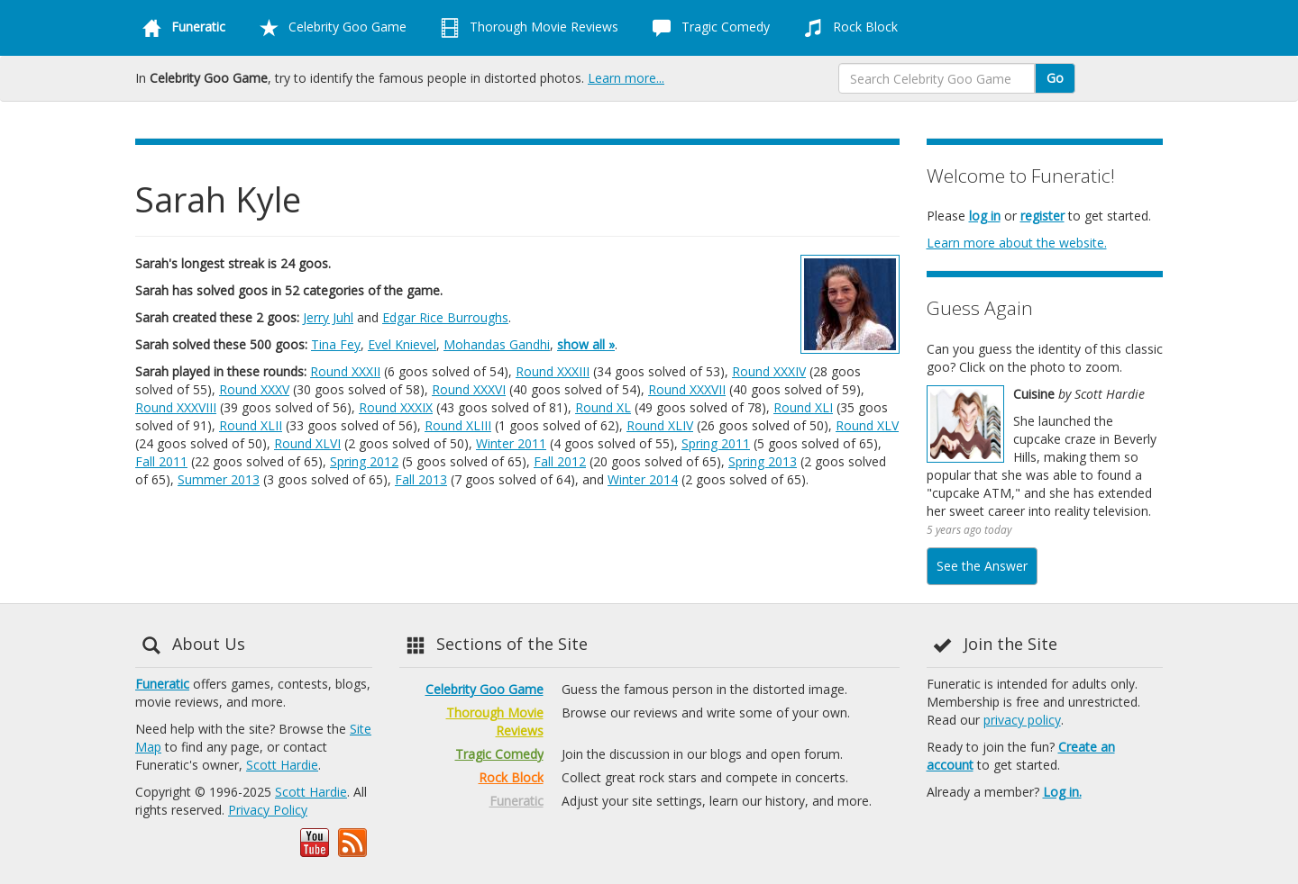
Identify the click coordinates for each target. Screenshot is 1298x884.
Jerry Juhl (328, 317)
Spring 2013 (762, 461)
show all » (586, 344)
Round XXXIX (396, 407)
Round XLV (867, 425)
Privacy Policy (267, 809)
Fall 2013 (421, 479)
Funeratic (162, 683)
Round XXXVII (687, 389)
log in (985, 215)
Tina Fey (336, 344)
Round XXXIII (553, 371)
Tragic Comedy (707, 28)
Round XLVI (307, 443)
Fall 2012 (560, 461)
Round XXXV (254, 389)
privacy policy (1022, 719)
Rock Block (847, 28)
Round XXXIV (769, 371)
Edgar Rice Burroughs (445, 317)
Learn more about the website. (1017, 242)
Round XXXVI (469, 389)
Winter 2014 (643, 479)
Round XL (603, 407)
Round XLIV (659, 425)
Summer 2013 (219, 479)
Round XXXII (345, 371)
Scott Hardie (282, 764)
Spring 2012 (364, 461)
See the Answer (982, 565)
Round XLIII (458, 425)
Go (1055, 77)
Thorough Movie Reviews (526, 28)
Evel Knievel (402, 344)
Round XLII (250, 425)
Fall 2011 (161, 461)
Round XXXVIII (175, 407)
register (1042, 215)
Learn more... (626, 77)
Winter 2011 (511, 443)
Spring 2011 (715, 443)
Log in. (1062, 791)
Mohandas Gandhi (496, 344)
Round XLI (803, 407)
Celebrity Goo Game (329, 28)
